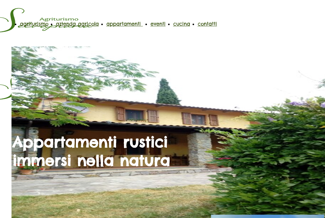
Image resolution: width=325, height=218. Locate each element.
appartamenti (124, 24)
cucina (181, 24)
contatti (207, 24)
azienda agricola (77, 24)
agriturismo (34, 24)
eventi (158, 24)
